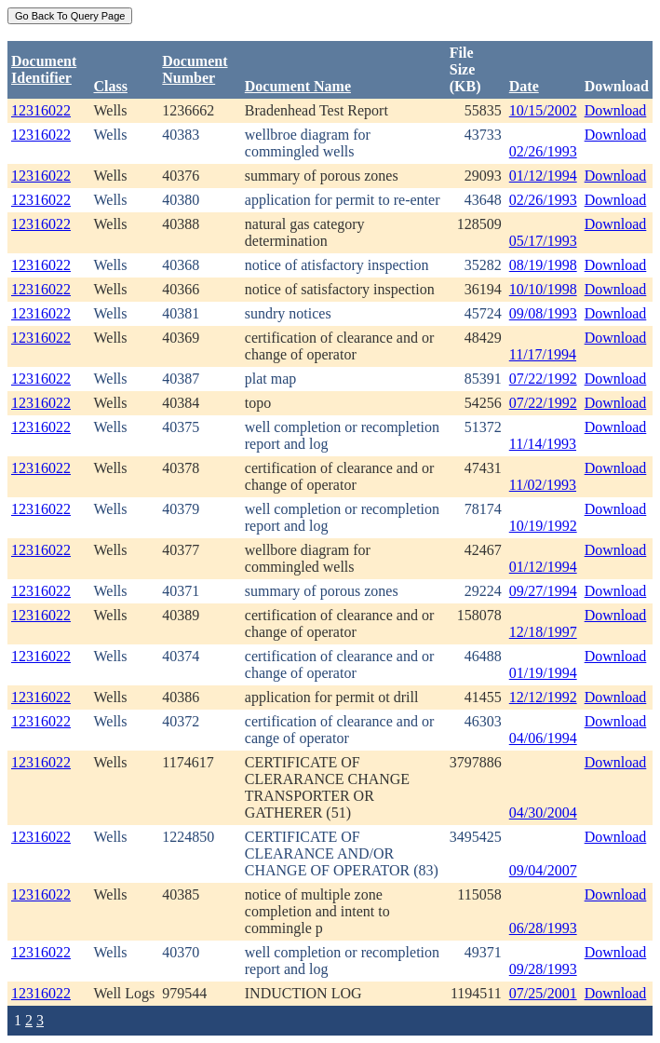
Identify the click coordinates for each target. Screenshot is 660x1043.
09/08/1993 (543, 313)
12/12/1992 (543, 697)
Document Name (298, 86)
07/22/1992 (543, 378)
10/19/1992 (543, 526)
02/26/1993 (543, 151)
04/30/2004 (543, 812)
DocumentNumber (194, 69)
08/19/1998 (543, 265)
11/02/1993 (542, 485)
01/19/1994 (543, 673)
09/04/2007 (543, 870)
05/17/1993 (543, 241)
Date (524, 86)
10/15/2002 (543, 110)
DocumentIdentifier (43, 69)
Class (110, 86)
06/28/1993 (543, 928)
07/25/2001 (543, 993)
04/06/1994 (543, 738)
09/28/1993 (543, 969)
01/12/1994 (543, 175)
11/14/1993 (542, 444)
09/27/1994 (543, 591)
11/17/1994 (542, 354)
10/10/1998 (543, 289)
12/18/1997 (543, 632)
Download (616, 110)
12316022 (41, 110)
